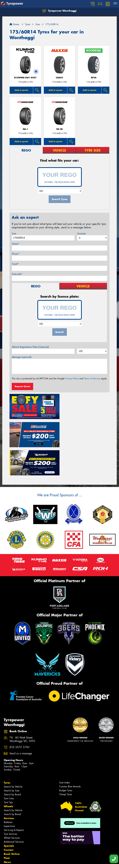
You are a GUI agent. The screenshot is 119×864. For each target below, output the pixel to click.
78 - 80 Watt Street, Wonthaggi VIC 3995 (22, 710)
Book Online (12, 824)
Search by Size (11, 761)
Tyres (7, 753)
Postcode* (17, 274)
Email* (15, 264)
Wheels (8, 776)
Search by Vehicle (13, 757)
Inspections (9, 796)
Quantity (81, 233)
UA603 (59, 77)
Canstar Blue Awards (70, 757)
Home (14, 24)
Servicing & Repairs (14, 800)
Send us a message (20, 724)
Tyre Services (10, 804)
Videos (8, 840)
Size (14, 233)
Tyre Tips (8, 772)
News (7, 832)
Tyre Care (9, 768)
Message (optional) (21, 357)
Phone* (15, 253)
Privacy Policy (72, 378)
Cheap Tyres (65, 764)
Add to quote (21, 90)
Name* (15, 243)
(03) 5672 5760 (19, 718)
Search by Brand (12, 765)
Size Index (64, 753)
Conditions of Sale (40, 859)
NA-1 (25, 129)
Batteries (8, 792)
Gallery (8, 836)
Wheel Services (12, 808)
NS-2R (59, 129)
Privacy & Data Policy (21, 859)
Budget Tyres (65, 760)
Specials (9, 816)
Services (9, 788)
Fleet (7, 828)
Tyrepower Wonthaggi (59, 11)
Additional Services (14, 812)
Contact (8, 820)
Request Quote (22, 386)
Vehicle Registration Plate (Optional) (30, 347)
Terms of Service (92, 378)
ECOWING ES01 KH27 (25, 77)
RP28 (93, 77)
